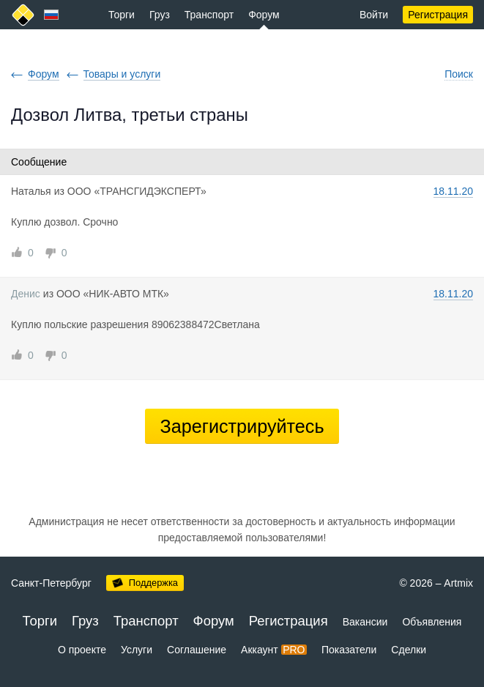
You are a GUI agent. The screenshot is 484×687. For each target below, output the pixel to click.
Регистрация (438, 15)
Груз (159, 15)
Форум (264, 15)
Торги (121, 15)
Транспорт (209, 15)
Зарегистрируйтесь (242, 426)
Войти (374, 15)
